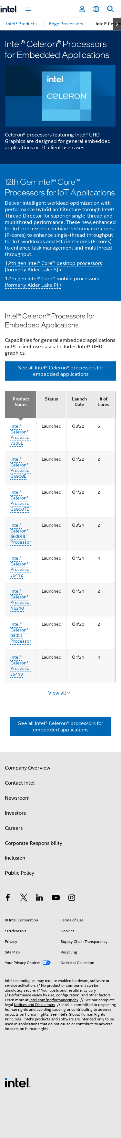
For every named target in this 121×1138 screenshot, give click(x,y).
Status (51, 399)
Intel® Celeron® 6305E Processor (20, 632)
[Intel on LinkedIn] (39, 898)
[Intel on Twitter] (23, 898)
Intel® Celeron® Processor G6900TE (20, 500)
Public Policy (19, 873)
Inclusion (15, 858)
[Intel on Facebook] (7, 898)
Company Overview (27, 768)
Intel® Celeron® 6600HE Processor (20, 533)
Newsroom (17, 798)
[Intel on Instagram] (71, 898)
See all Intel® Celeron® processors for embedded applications (60, 371)
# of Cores (103, 402)
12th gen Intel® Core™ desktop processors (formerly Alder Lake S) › (53, 266)
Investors (15, 813)
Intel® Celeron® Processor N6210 (20, 599)
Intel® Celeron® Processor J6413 (20, 665)
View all (57, 693)
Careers (14, 828)
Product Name (21, 402)
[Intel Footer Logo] (18, 1082)
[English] (96, 9)
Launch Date (79, 402)
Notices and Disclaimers (34, 1004)
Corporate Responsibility (33, 843)
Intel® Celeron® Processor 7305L (20, 434)
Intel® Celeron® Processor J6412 (20, 566)
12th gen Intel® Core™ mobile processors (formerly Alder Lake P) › (52, 282)
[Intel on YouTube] (55, 898)
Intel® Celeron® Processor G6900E (20, 467)
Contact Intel (20, 783)
